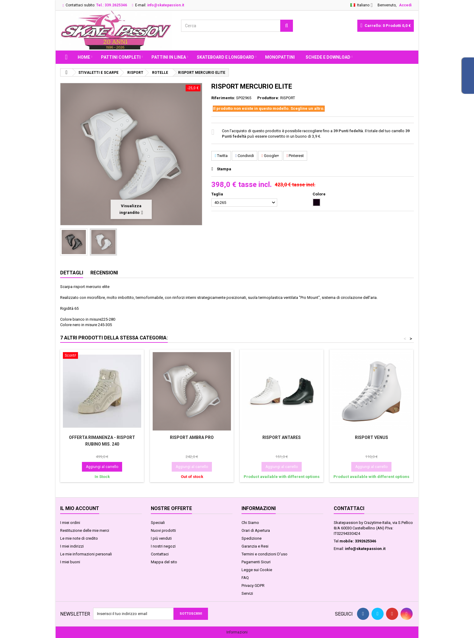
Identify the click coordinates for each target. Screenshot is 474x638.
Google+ (270, 155)
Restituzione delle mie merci (84, 530)
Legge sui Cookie (257, 570)
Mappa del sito (164, 562)
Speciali (158, 522)
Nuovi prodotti (163, 530)
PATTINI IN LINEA (168, 57)
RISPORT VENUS (371, 437)
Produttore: (268, 98)
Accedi (405, 5)
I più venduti (161, 538)
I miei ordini (70, 522)
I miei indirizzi (72, 546)
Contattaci (160, 554)
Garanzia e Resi (255, 546)
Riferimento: (223, 98)
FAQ (245, 577)
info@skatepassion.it (365, 548)
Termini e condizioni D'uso (264, 554)
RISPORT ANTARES (281, 437)
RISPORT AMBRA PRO (192, 437)
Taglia (217, 194)
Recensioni (104, 273)
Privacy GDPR (253, 585)
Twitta (221, 155)
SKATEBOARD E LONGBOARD (225, 57)
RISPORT (287, 98)
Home (84, 57)
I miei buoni (70, 562)
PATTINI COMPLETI (121, 57)
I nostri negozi (163, 546)
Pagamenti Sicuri (256, 562)
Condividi (244, 155)
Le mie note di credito (79, 538)
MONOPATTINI (280, 57)
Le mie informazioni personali (86, 554)
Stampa (224, 169)
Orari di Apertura (256, 530)
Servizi (247, 593)
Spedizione (251, 538)
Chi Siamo (250, 522)
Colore (319, 194)
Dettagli (71, 273)
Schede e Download (328, 57)
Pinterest (295, 155)
